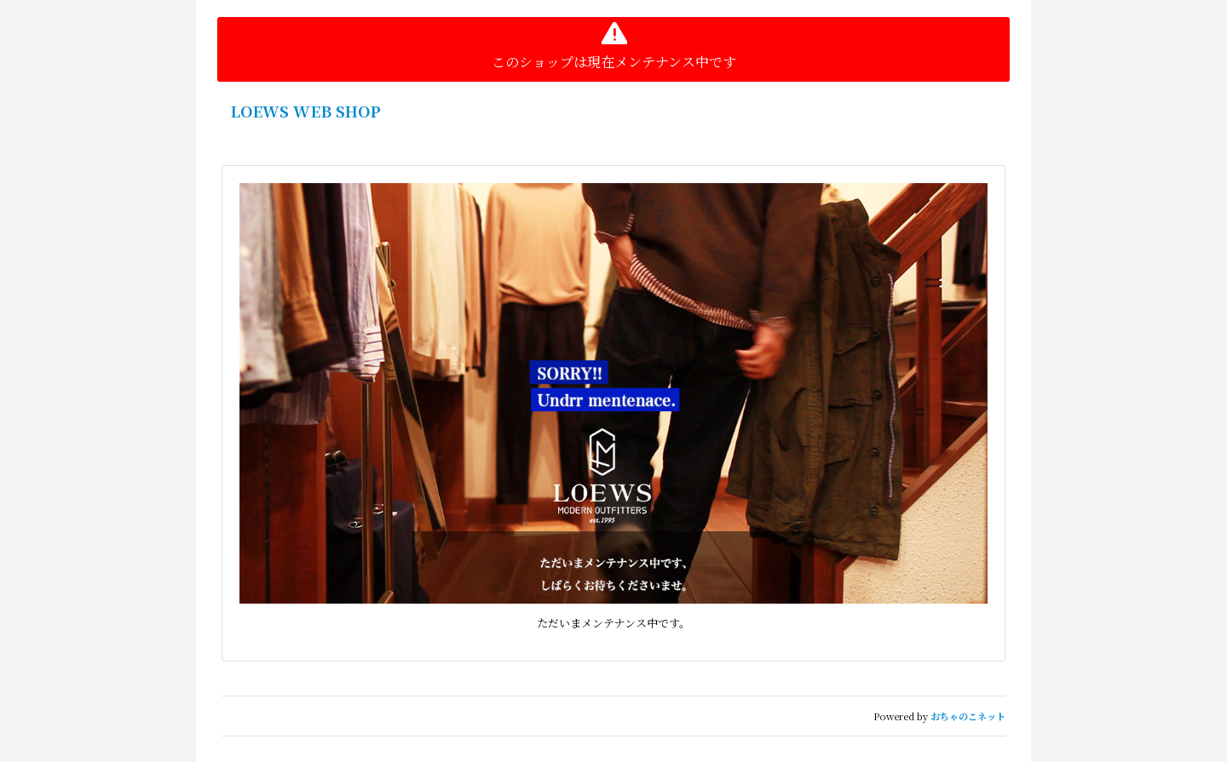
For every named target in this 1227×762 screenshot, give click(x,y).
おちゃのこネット (967, 716)
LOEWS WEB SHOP (305, 111)
